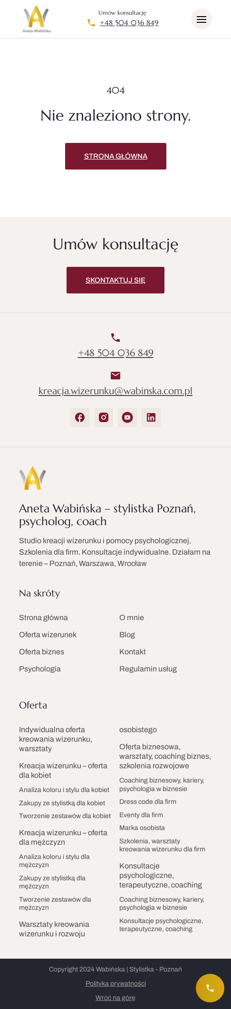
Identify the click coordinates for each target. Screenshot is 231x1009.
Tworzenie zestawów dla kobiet (65, 816)
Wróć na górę (115, 997)
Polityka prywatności (116, 983)
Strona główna (115, 156)
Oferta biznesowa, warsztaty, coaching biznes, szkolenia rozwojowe (165, 756)
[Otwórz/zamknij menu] (201, 19)
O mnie (131, 617)
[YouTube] (127, 417)
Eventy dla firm (141, 815)
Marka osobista (142, 827)
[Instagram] (103, 417)
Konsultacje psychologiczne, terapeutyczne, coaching (160, 875)
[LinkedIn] (151, 417)
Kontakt (132, 652)
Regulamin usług (148, 669)
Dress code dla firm (147, 801)
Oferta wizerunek (48, 635)
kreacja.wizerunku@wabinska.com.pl (115, 391)
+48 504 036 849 (129, 23)
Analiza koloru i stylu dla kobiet (64, 789)
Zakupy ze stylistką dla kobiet (62, 803)
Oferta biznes (41, 652)
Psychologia (40, 669)
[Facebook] (79, 417)
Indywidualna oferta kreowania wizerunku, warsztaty (55, 739)
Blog (127, 635)
